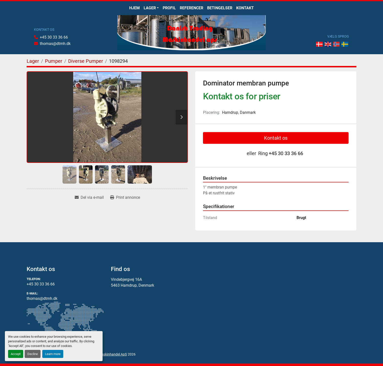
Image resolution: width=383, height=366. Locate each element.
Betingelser (219, 8)
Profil (169, 8)
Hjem (134, 8)
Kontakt (245, 8)
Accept (16, 354)
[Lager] (33, 61)
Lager (150, 8)
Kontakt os (275, 138)
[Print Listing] (125, 197)
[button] (151, 8)
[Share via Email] (89, 197)
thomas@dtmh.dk (55, 43)
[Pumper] (53, 61)
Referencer (191, 8)
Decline (32, 354)
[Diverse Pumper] (85, 61)
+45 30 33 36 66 (54, 37)
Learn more (53, 354)
